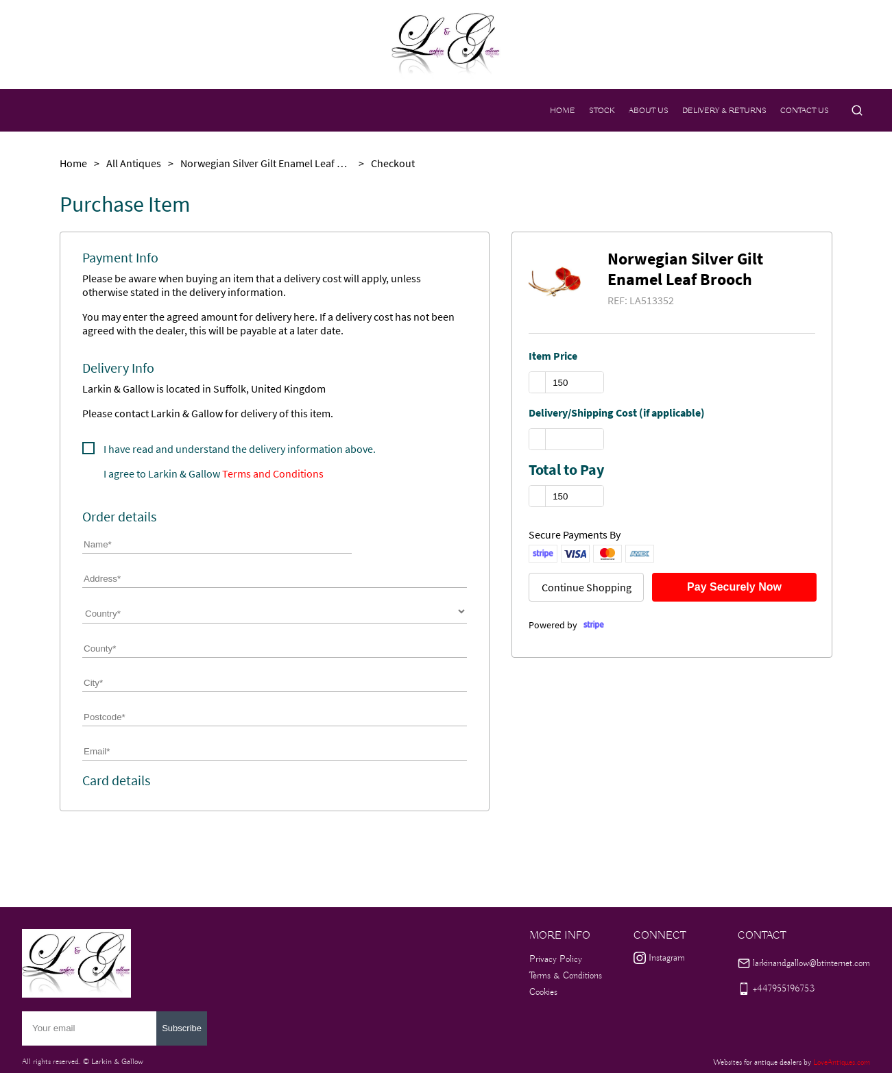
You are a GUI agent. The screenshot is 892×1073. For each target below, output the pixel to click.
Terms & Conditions (565, 976)
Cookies (543, 992)
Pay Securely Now (734, 587)
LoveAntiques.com (841, 1062)
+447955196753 (784, 989)
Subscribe (182, 1028)
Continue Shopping (586, 587)
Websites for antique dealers (757, 1062)
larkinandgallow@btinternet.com (811, 963)
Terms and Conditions (273, 473)
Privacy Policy (555, 959)
